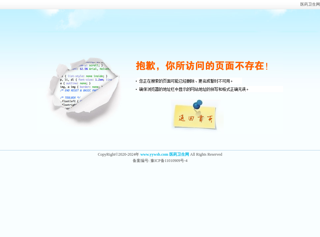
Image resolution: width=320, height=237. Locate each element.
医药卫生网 (310, 4)
